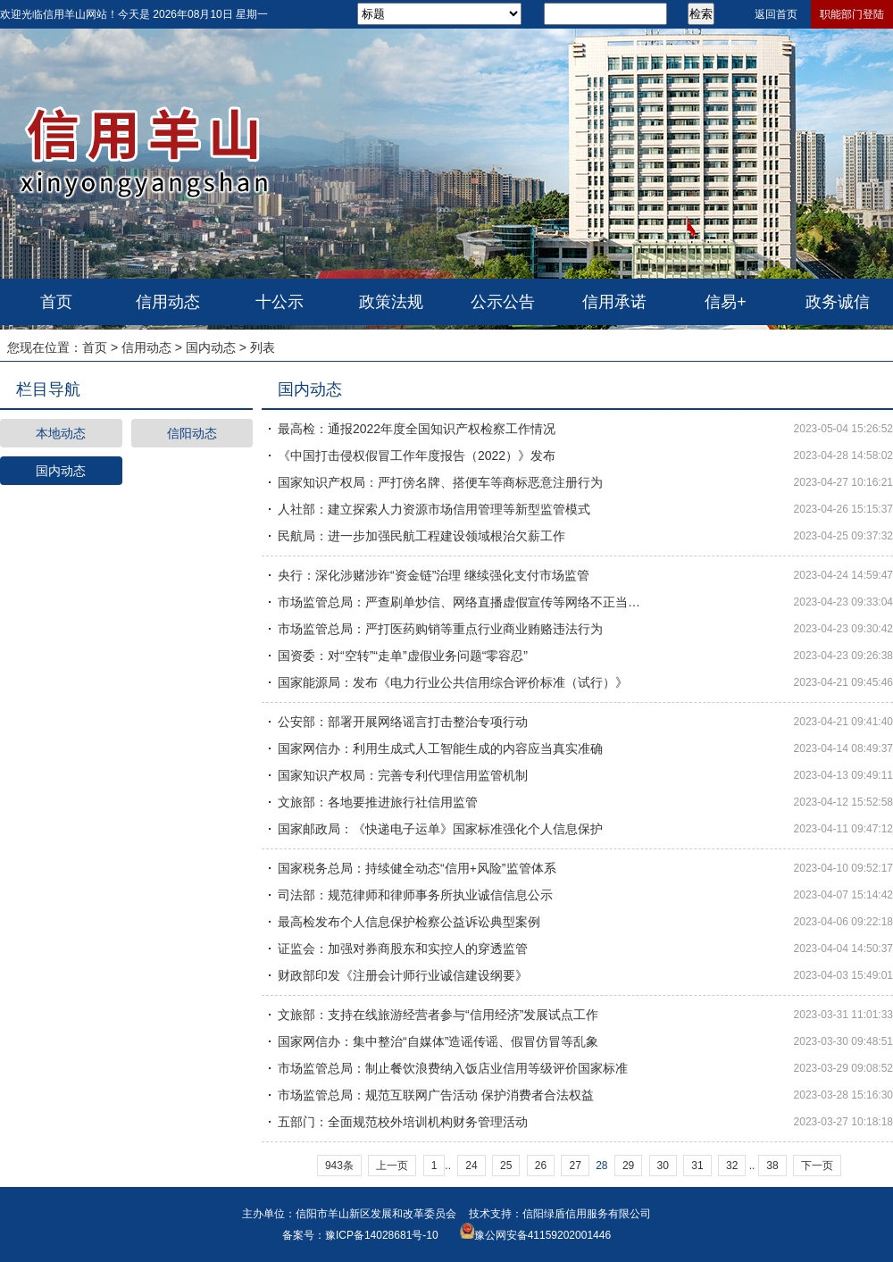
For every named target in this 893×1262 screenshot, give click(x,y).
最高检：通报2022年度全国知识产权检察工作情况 (416, 429)
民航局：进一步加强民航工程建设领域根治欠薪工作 (421, 536)
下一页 (817, 1165)
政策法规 (391, 302)
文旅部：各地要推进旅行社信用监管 (378, 802)
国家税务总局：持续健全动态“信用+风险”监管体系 (417, 868)
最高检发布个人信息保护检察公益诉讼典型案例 (409, 922)
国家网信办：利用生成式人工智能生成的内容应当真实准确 (440, 748)
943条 (339, 1165)
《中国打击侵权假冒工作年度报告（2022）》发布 (416, 455)
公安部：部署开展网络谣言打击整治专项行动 (403, 722)
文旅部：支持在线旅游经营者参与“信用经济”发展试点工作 (438, 1014)
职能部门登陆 (852, 14)
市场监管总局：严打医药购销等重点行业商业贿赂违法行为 (440, 629)
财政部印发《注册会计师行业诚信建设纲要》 (403, 975)
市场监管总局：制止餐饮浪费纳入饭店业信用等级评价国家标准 (453, 1068)
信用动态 (168, 302)
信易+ (726, 302)
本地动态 (61, 433)
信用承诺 (614, 302)
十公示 (279, 302)
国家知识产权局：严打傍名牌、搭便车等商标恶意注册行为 (440, 482)
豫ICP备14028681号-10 (381, 1235)
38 (772, 1165)
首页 (56, 302)
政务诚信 (837, 302)
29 (628, 1165)
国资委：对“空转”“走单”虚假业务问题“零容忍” (403, 655)
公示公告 (503, 302)
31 (697, 1165)
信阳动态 (192, 433)
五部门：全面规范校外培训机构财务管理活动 (403, 1122)
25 (506, 1165)
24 (471, 1165)
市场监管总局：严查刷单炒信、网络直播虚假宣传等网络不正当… (459, 602)
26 (541, 1165)
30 (663, 1165)
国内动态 (211, 347)
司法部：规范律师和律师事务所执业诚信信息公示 (415, 895)
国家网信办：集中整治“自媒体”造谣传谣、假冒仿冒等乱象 (438, 1041)
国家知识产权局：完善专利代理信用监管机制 (403, 775)
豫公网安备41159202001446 (542, 1235)
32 (732, 1165)
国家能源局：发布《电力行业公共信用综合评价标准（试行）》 (453, 682)
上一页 (392, 1165)
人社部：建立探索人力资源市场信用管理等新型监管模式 (434, 509)
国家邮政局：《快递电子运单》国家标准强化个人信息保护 (440, 829)
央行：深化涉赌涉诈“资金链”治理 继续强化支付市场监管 (433, 575)
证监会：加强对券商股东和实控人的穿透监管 (403, 948)
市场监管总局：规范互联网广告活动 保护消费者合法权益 (436, 1095)
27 (574, 1165)
